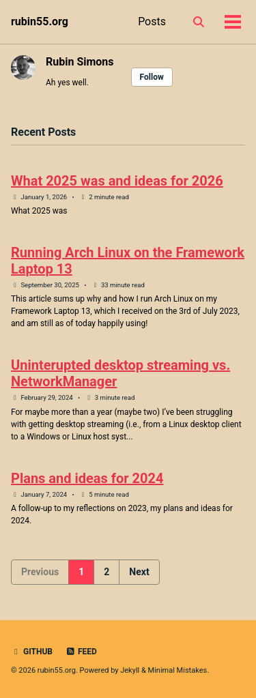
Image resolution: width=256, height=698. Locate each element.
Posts (152, 21)
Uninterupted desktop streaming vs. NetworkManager (120, 373)
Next (139, 571)
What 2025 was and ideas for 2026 (117, 181)
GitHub (32, 651)
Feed (81, 651)
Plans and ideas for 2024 (87, 478)
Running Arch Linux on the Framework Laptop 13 (127, 260)
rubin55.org (39, 21)
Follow (152, 77)
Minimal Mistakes (178, 670)
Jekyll (129, 670)
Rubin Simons (80, 61)
